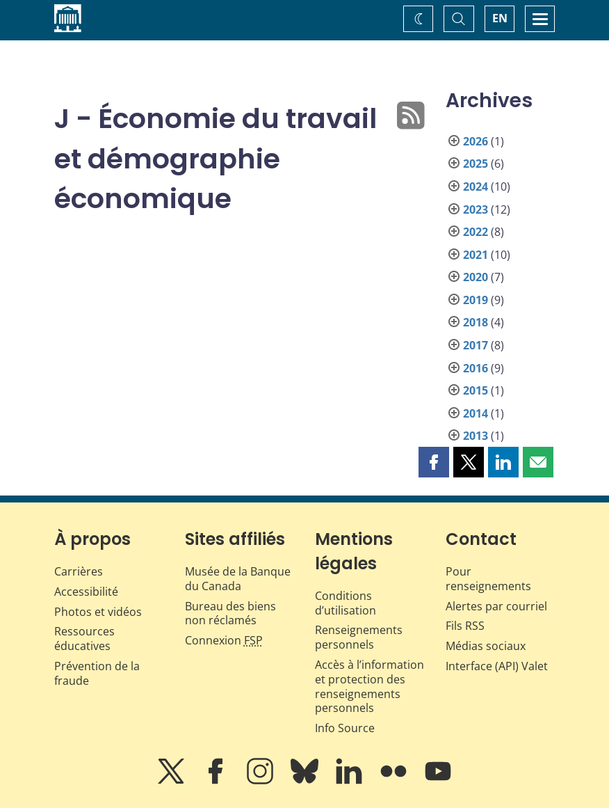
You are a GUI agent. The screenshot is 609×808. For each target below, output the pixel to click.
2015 (475, 390)
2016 (475, 368)
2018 (475, 322)
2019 (475, 300)
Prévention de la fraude (97, 673)
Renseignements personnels (359, 637)
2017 (475, 345)
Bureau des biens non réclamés (230, 613)
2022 (475, 231)
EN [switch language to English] (500, 18)
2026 (475, 141)
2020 (475, 277)
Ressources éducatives (84, 638)
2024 (475, 186)
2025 (475, 163)
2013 (475, 435)
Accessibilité (86, 591)
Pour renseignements (488, 579)
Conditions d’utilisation (345, 603)
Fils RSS (465, 625)
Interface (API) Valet (497, 666)
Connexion (224, 640)
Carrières (78, 571)
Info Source (345, 728)
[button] (434, 462)
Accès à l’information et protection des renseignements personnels (369, 686)
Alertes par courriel (496, 606)
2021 (475, 254)
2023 (475, 209)
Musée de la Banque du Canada (238, 579)
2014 (475, 413)
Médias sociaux (486, 645)
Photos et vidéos (98, 611)
